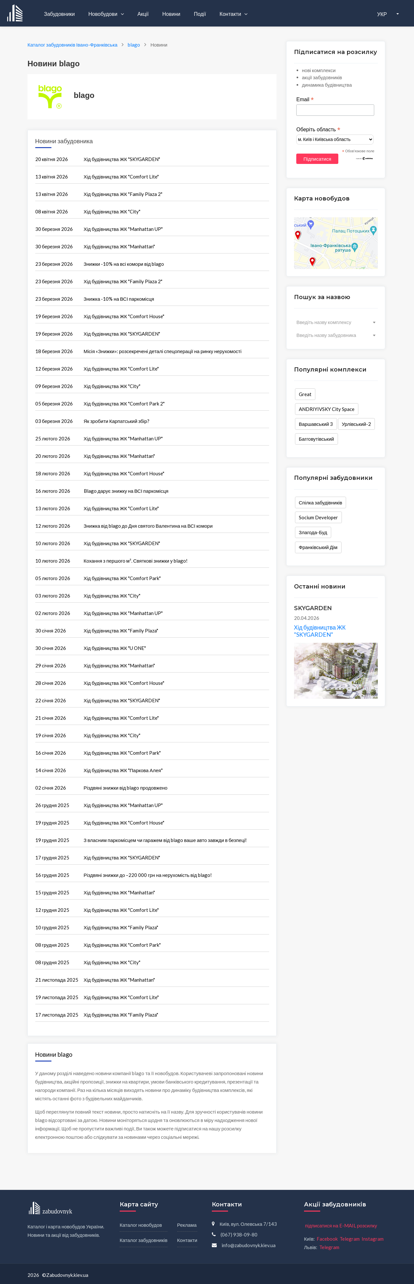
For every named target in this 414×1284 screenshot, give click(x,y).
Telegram (350, 1239)
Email (305, 99)
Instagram (373, 1239)
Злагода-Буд (313, 532)
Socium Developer (318, 517)
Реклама (187, 1225)
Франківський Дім (318, 547)
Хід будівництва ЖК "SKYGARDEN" (320, 631)
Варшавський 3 (316, 424)
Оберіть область (318, 130)
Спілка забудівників (320, 502)
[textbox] (336, 322)
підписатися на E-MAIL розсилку (341, 1225)
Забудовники (59, 14)
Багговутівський (316, 439)
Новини (171, 14)
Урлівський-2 (356, 424)
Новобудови (103, 14)
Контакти (231, 14)
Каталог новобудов (141, 1225)
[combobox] (336, 322)
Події (200, 14)
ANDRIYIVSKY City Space (326, 409)
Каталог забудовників (144, 1240)
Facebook (327, 1239)
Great (305, 394)
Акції (143, 14)
